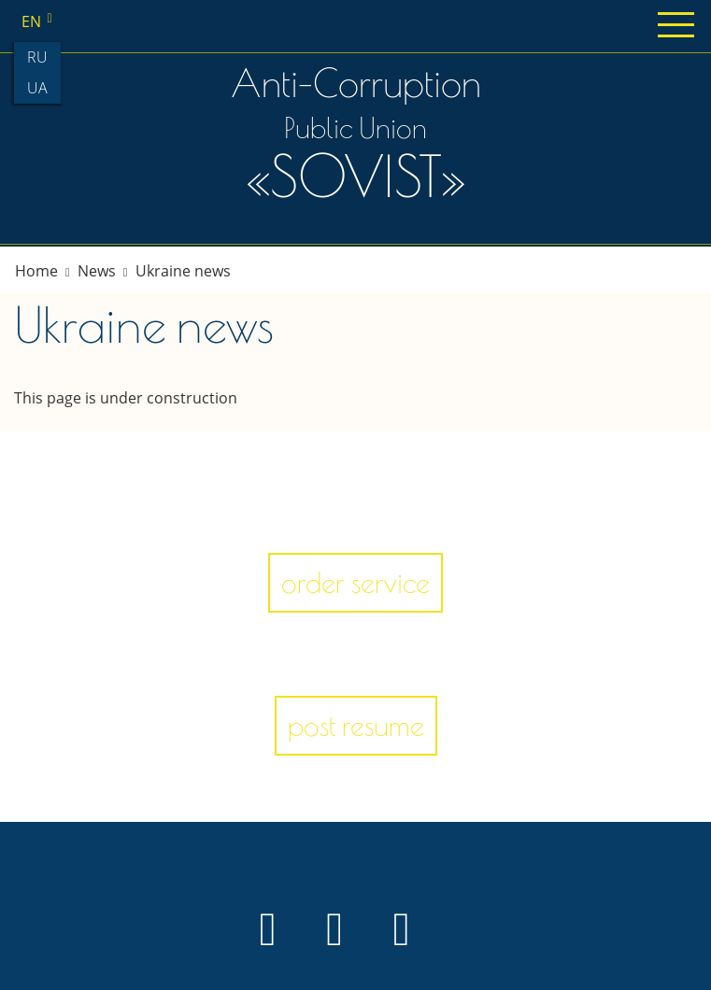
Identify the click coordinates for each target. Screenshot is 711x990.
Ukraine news (183, 271)
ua (37, 88)
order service (355, 582)
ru (37, 57)
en (39, 21)
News (97, 271)
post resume (356, 725)
